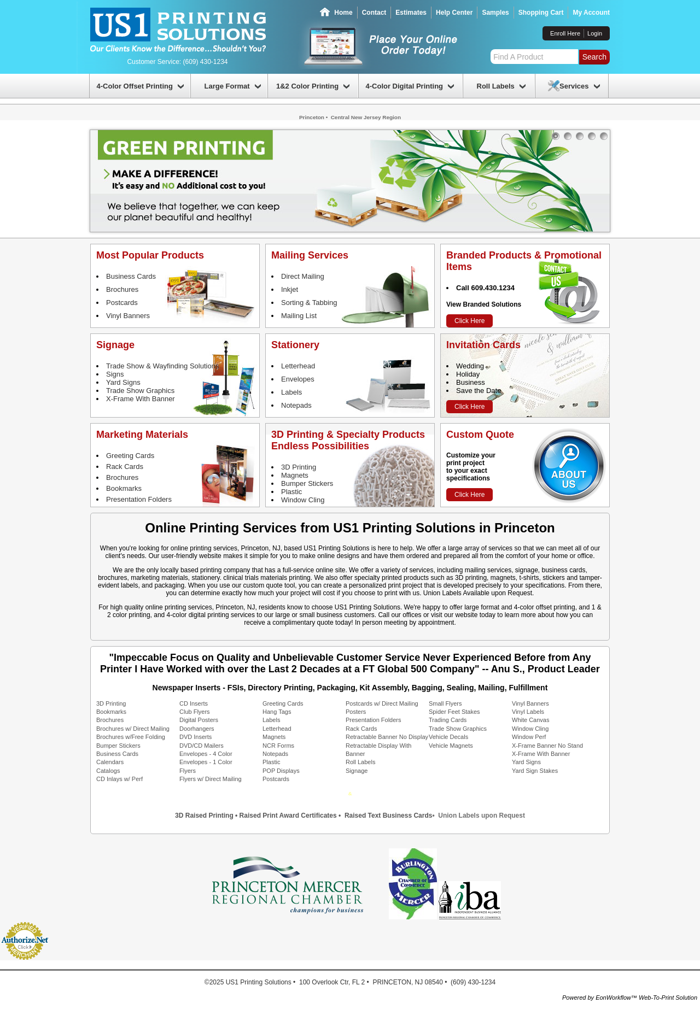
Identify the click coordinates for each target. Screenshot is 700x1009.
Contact (374, 12)
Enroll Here (565, 33)
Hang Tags (276, 711)
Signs (115, 374)
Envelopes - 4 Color (205, 753)
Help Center (454, 12)
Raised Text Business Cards (389, 815)
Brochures (122, 289)
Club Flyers (194, 711)
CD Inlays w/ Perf (119, 779)
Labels (291, 392)
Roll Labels (360, 762)
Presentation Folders (139, 499)
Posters (356, 711)
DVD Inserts (195, 737)
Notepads (296, 405)
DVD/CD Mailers (201, 745)
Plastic (291, 492)
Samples (495, 12)
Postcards (122, 302)
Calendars (110, 762)
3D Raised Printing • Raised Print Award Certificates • (259, 815)
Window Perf (529, 737)
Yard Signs (123, 382)
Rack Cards (124, 466)
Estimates (411, 12)
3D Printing (298, 467)
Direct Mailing (302, 276)
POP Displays (281, 770)
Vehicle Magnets (451, 745)
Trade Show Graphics (140, 390)
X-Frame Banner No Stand (547, 745)
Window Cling (302, 500)
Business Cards (131, 276)
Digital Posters (198, 720)
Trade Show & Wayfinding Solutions (162, 366)
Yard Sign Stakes (535, 770)
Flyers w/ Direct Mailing (210, 779)
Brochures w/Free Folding (130, 737)
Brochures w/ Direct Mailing (133, 728)
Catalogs (108, 770)
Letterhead (298, 366)
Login (594, 33)
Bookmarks (124, 488)
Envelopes (297, 379)
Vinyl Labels (528, 711)
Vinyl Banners (128, 316)
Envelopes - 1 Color (205, 762)
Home (343, 12)
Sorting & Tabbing (309, 302)
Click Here (469, 321)
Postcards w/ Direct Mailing (382, 703)
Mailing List (299, 316)
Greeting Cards (130, 455)
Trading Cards (447, 720)
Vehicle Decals (448, 737)
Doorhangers (196, 728)
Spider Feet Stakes (454, 711)
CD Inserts (193, 703)
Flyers (187, 770)
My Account (591, 12)
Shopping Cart (541, 12)
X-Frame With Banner (140, 399)
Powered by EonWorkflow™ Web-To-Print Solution (629, 997)
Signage (357, 770)
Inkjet (289, 289)
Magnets (294, 475)
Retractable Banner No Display (387, 737)
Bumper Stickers (307, 483)
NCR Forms (278, 745)
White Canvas (530, 720)
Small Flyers (445, 703)
